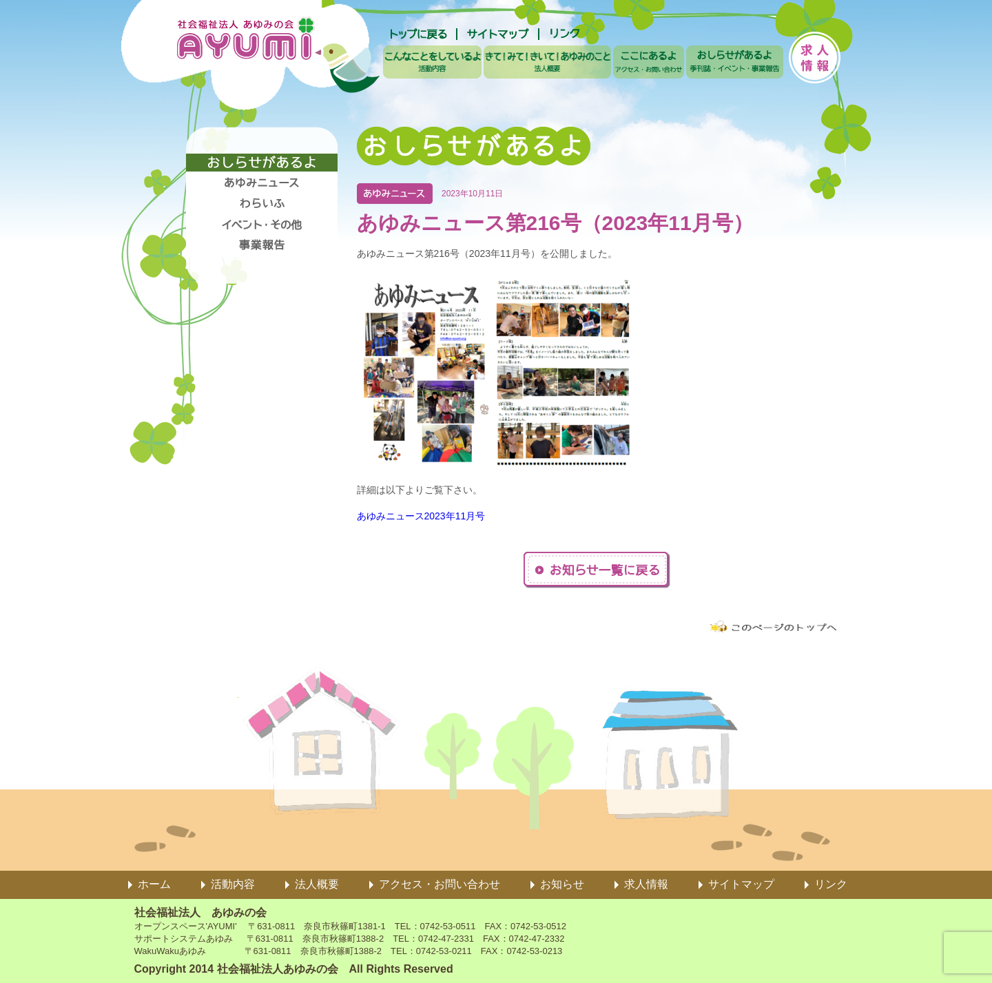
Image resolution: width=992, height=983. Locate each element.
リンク (830, 884)
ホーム (154, 884)
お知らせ (562, 884)
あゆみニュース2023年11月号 (421, 515)
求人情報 (646, 884)
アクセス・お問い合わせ (439, 884)
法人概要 (317, 884)
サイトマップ (741, 884)
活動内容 (233, 884)
